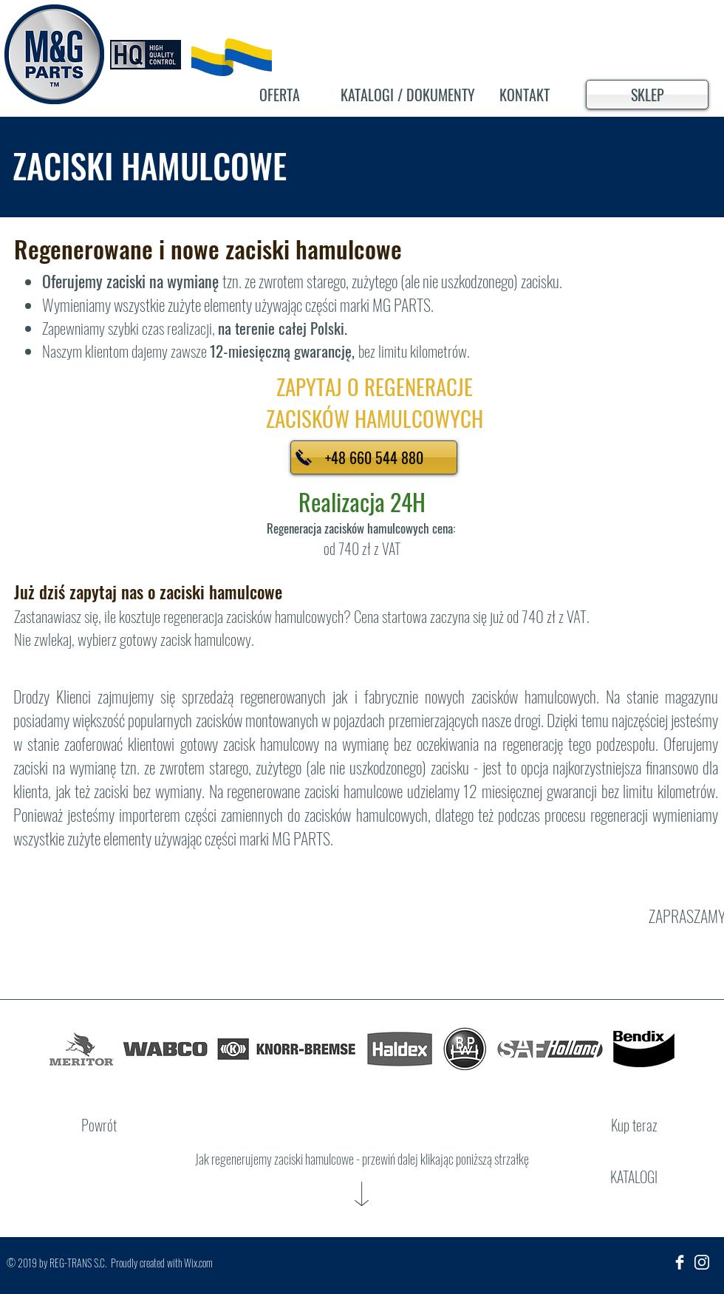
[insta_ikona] (701, 1262)
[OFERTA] (279, 94)
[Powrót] (99, 1125)
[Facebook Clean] (679, 1262)
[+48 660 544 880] (373, 457)
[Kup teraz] (634, 1125)
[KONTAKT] (524, 94)
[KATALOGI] (634, 1176)
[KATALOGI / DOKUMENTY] (408, 94)
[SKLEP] (647, 94)
